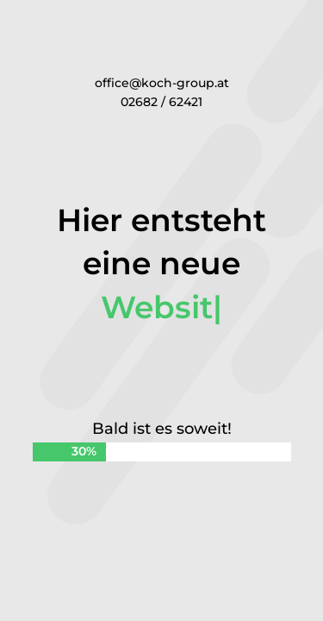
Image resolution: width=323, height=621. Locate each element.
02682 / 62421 (161, 102)
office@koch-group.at (162, 83)
